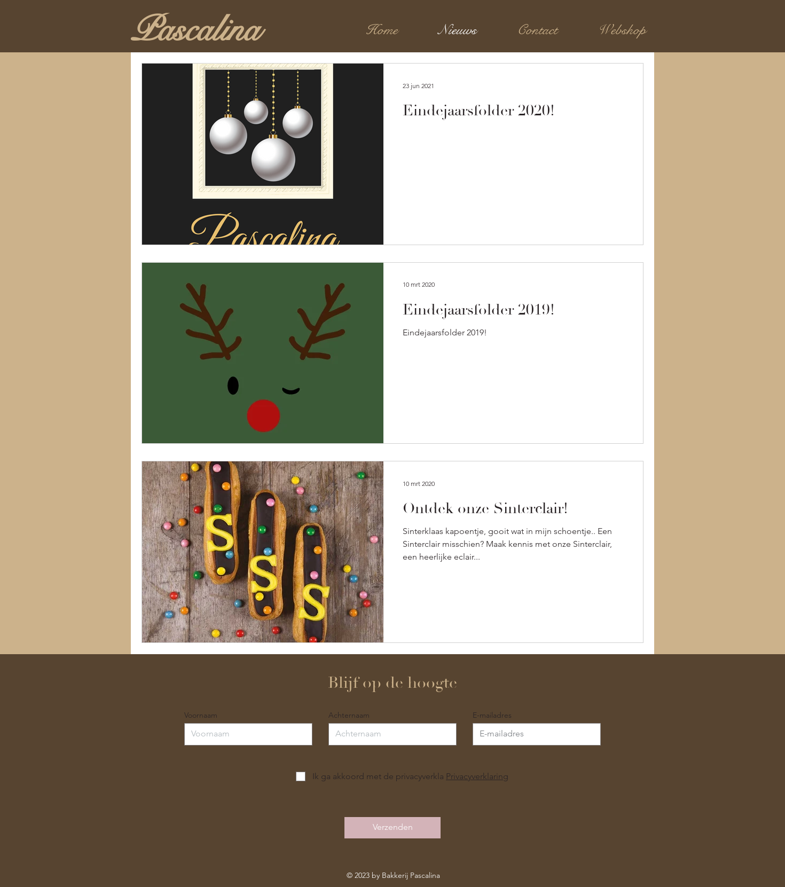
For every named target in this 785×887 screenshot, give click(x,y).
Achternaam (349, 715)
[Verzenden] (392, 827)
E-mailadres (492, 715)
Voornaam (200, 715)
